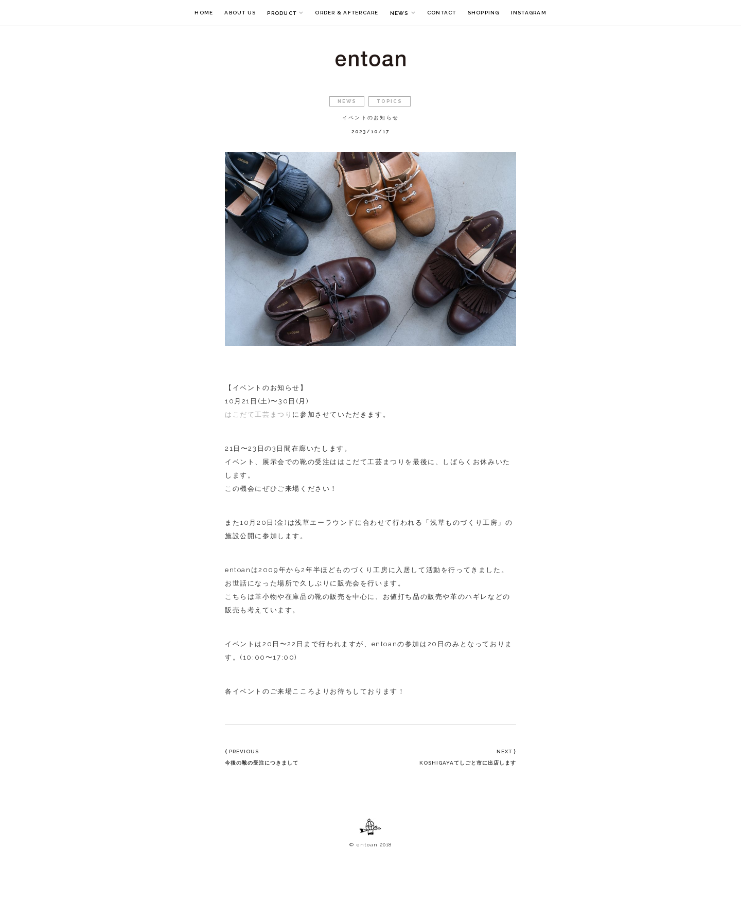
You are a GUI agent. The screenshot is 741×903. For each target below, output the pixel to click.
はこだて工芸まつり (258, 414)
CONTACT (441, 12)
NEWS (399, 13)
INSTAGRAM (528, 12)
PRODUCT (281, 13)
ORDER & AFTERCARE (346, 12)
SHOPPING (484, 12)
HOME (204, 12)
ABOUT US (240, 12)
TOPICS (389, 101)
